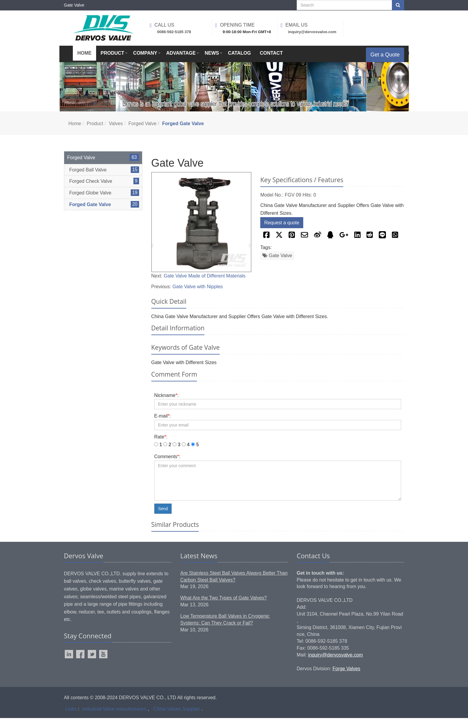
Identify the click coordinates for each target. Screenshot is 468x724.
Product (95, 129)
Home (74, 129)
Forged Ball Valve (88, 175)
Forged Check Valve (90, 187)
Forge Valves (346, 674)
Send (163, 514)
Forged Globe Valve (90, 198)
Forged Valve (142, 129)
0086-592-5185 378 (174, 32)
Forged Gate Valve (90, 210)
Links (70, 714)
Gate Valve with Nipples (198, 292)
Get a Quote (380, 58)
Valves (116, 129)
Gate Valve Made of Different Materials (204, 281)
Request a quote (281, 228)
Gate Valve (277, 261)
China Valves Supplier (176, 714)
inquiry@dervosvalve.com (335, 660)
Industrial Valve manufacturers (114, 714)
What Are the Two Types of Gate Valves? (223, 603)
